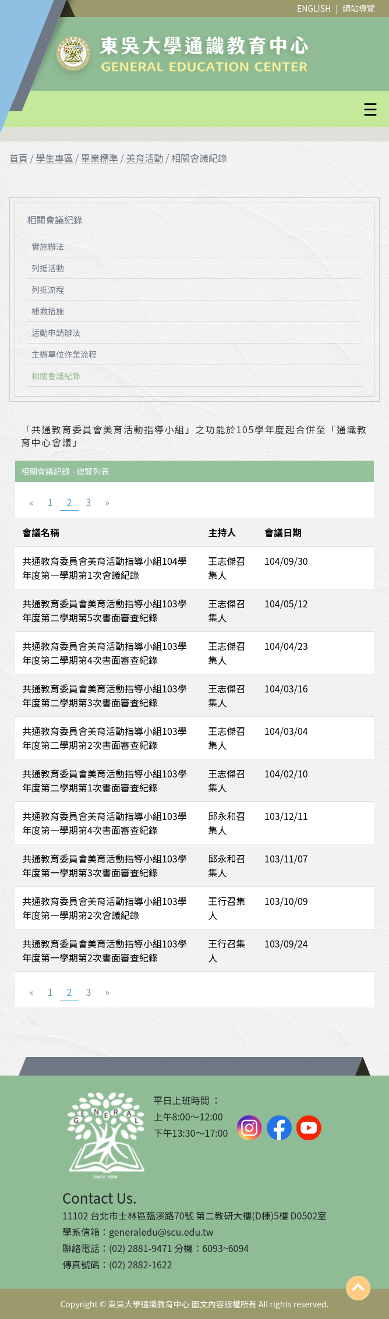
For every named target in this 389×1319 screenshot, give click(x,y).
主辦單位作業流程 (64, 354)
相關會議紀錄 (55, 375)
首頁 (18, 158)
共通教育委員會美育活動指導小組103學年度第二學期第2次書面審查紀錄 (104, 738)
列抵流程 (47, 289)
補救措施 (47, 311)
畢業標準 (99, 158)
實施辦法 (47, 246)
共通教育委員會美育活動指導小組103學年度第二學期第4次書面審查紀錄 (104, 653)
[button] (222, 109)
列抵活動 (47, 268)
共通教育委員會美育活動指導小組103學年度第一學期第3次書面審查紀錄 (104, 865)
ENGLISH (314, 8)
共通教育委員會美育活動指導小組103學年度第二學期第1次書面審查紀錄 (104, 780)
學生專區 (54, 158)
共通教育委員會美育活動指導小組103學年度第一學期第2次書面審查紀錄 (104, 950)
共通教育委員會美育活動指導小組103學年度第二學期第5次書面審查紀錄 (104, 610)
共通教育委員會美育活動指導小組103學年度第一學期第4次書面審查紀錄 (104, 823)
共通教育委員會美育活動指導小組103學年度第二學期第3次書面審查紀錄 (104, 695)
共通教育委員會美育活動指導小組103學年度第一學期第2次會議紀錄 (104, 908)
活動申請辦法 (55, 332)
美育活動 (144, 158)
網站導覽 (358, 8)
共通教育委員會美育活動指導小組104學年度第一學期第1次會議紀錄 (104, 568)
